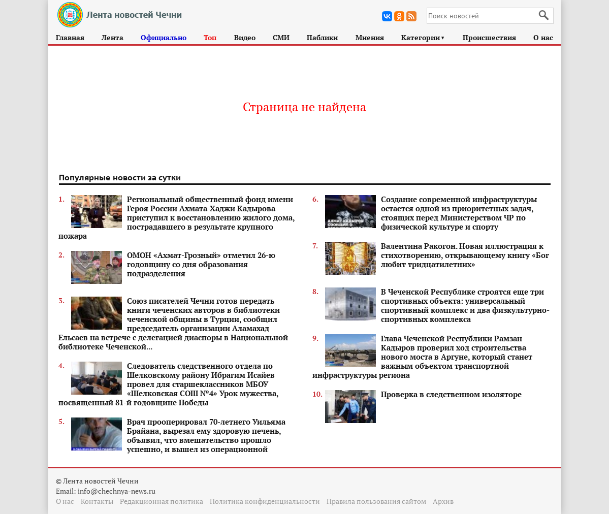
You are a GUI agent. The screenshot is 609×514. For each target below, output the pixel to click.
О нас (543, 37)
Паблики (322, 37)
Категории (423, 37)
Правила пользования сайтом (376, 501)
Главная (70, 37)
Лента (112, 37)
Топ (210, 37)
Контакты (97, 501)
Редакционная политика (161, 501)
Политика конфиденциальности (265, 501)
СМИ (281, 37)
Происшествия (489, 37)
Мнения (370, 37)
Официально (163, 37)
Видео (244, 37)
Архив (443, 501)
